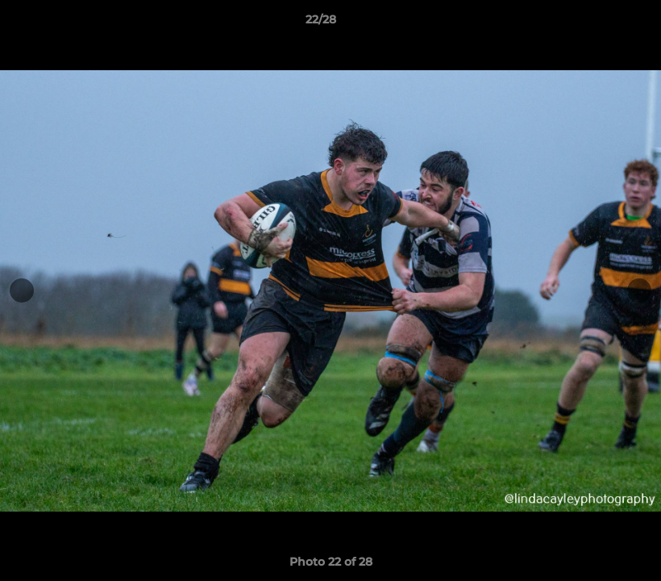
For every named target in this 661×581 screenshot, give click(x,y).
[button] (593, 23)
